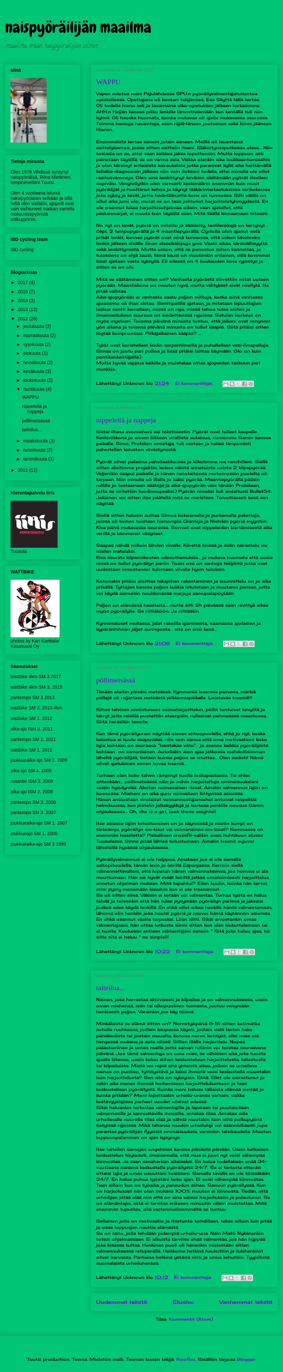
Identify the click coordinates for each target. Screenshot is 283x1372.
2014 (23, 300)
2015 (23, 291)
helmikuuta (35, 450)
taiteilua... (110, 988)
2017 (23, 282)
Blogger (246, 1359)
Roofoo (185, 1359)
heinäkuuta (35, 362)
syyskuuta (34, 344)
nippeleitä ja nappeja (126, 420)
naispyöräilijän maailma (78, 27)
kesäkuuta (34, 371)
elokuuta (32, 353)
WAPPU (108, 82)
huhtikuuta (34, 389)
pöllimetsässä (115, 680)
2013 (23, 309)
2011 (23, 470)
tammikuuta (35, 459)
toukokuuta (35, 380)
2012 (23, 318)
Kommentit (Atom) (191, 1319)
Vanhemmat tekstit (245, 1302)
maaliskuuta (36, 440)
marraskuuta (36, 335)
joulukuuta (34, 326)
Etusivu (183, 1302)
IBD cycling (22, 249)
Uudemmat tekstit (121, 1302)
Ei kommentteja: (194, 383)
